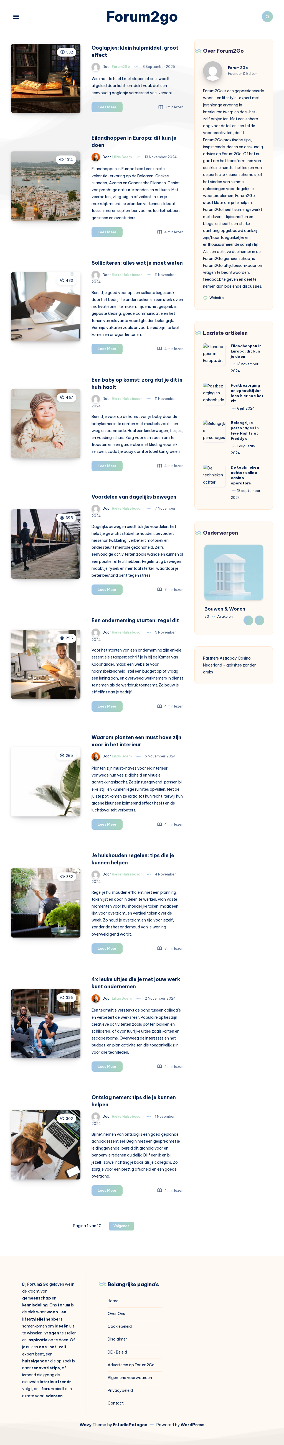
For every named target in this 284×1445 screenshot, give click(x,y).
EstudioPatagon (130, 1424)
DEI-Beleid (117, 1352)
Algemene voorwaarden (130, 1377)
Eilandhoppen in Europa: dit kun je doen (246, 351)
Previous (248, 620)
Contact (116, 1403)
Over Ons (116, 1313)
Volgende (121, 1226)
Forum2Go (238, 67)
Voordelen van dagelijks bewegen (134, 497)
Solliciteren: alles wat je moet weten (137, 263)
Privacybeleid (120, 1390)
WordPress (192, 1424)
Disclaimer (117, 1339)
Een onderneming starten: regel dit (135, 620)
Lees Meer (110, 108)
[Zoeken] (267, 16)
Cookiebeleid (120, 1326)
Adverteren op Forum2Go (131, 1364)
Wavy (86, 1424)
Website (213, 297)
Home (113, 1300)
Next (259, 620)
